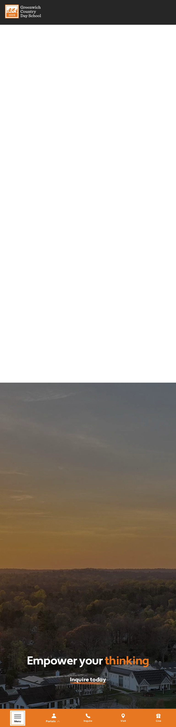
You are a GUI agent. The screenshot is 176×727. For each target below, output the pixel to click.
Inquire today (88, 679)
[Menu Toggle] (17, 718)
